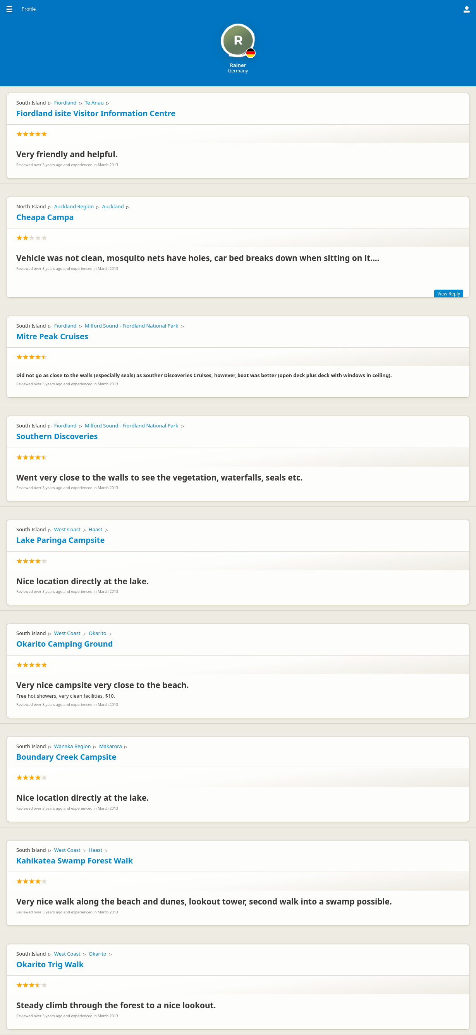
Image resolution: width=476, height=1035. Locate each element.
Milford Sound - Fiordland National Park (131, 325)
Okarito (98, 633)
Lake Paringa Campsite (60, 540)
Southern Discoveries (57, 436)
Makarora (110, 746)
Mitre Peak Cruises (52, 336)
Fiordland (65, 102)
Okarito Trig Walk (50, 964)
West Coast (67, 529)
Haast (95, 529)
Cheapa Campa (45, 217)
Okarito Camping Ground (64, 644)
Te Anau (94, 102)
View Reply (448, 293)
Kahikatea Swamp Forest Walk (74, 860)
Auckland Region (74, 206)
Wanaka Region (72, 746)
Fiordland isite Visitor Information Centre (95, 113)
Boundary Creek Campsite (66, 757)
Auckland (113, 206)
